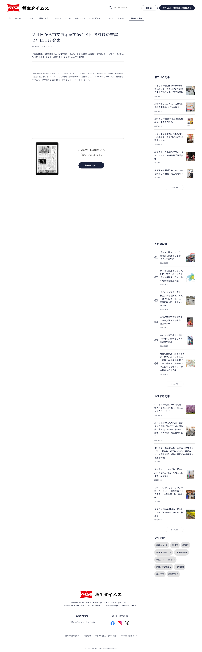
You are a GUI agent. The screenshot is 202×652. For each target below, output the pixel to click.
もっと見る (174, 187)
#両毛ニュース (162, 545)
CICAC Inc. (114, 649)
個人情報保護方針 (72, 635)
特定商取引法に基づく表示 (105, 635)
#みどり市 (160, 574)
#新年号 (185, 545)
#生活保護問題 (181, 552)
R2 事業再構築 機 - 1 (129, 635)
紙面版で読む (91, 165)
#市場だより (173, 574)
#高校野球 (179, 567)
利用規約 (87, 635)
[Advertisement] (78, 110)
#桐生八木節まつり (163, 567)
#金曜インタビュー (163, 552)
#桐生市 (175, 545)
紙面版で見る (136, 18)
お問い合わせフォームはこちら (82, 622)
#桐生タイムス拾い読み (165, 559)
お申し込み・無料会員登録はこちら (177, 8)
